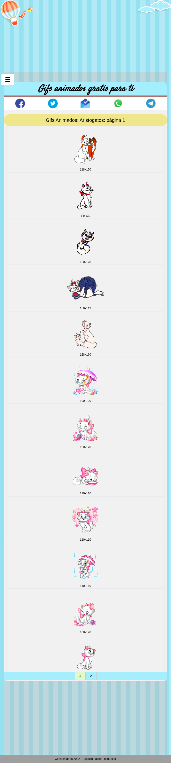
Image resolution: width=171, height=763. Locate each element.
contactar (110, 759)
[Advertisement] (87, 34)
